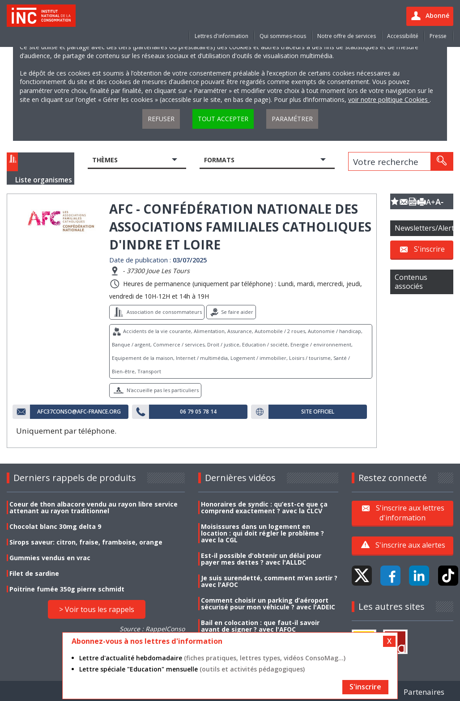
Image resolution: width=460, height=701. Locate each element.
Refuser (161, 118)
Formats (219, 160)
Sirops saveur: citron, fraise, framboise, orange (85, 542)
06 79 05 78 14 (198, 411)
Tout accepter (223, 118)
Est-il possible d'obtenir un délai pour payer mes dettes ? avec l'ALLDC (261, 558)
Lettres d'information (221, 36)
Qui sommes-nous (283, 36)
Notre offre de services (346, 36)
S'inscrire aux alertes (410, 545)
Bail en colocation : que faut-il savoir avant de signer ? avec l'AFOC (260, 625)
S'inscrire (429, 249)
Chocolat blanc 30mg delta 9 (55, 526)
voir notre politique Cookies (389, 99)
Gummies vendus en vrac (49, 557)
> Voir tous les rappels (96, 609)
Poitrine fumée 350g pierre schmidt (66, 589)
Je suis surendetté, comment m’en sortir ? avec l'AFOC (269, 581)
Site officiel (317, 411)
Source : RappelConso (152, 629)
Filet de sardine (34, 573)
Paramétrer (292, 118)
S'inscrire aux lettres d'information (410, 513)
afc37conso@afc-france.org (79, 411)
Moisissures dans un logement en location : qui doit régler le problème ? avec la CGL (262, 533)
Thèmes (105, 160)
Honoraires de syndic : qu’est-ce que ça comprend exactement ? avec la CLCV (264, 507)
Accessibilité (402, 36)
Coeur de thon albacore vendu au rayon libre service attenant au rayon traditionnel (93, 507)
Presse (438, 36)
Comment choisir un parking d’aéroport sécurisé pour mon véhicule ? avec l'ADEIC (268, 603)
